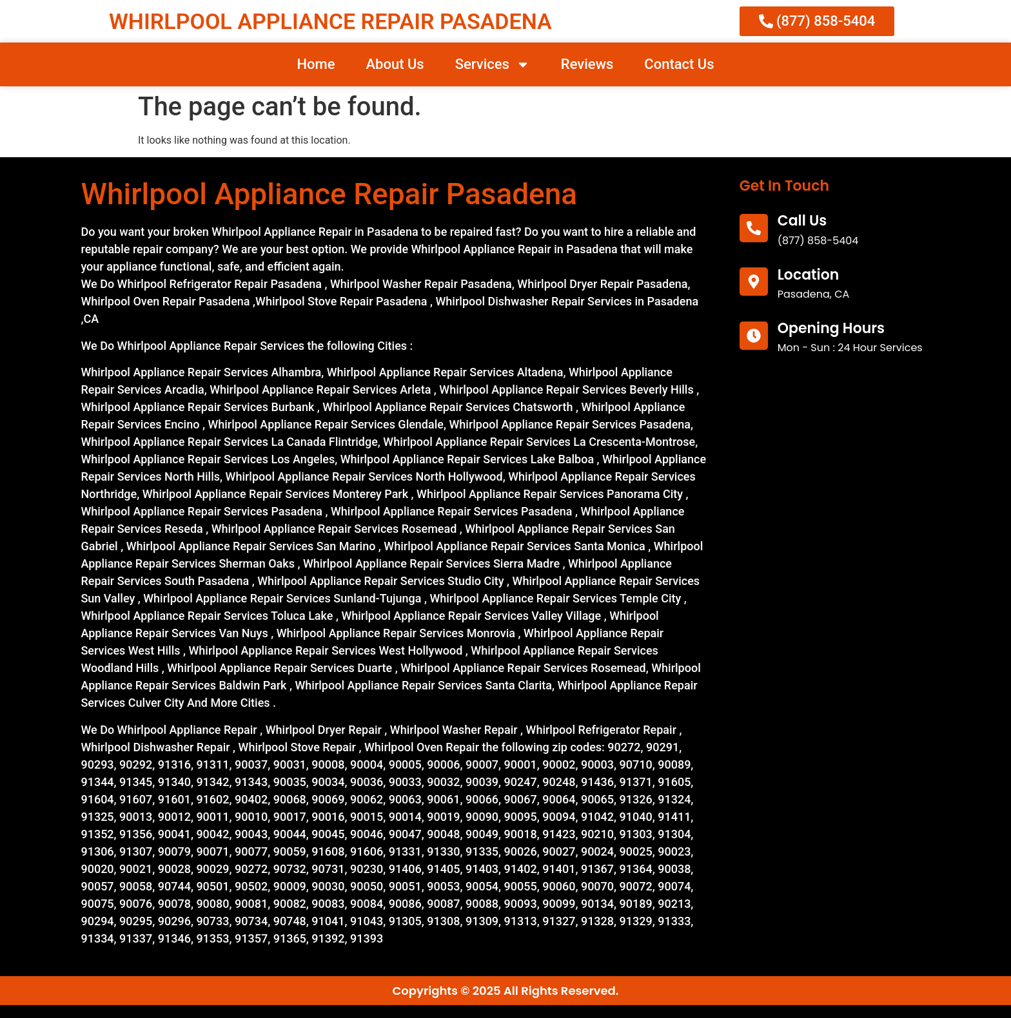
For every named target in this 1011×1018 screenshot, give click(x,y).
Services (492, 64)
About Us (395, 64)
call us (802, 221)
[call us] (754, 228)
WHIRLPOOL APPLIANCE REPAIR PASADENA (330, 21)
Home (316, 64)
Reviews (587, 64)
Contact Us (679, 64)
